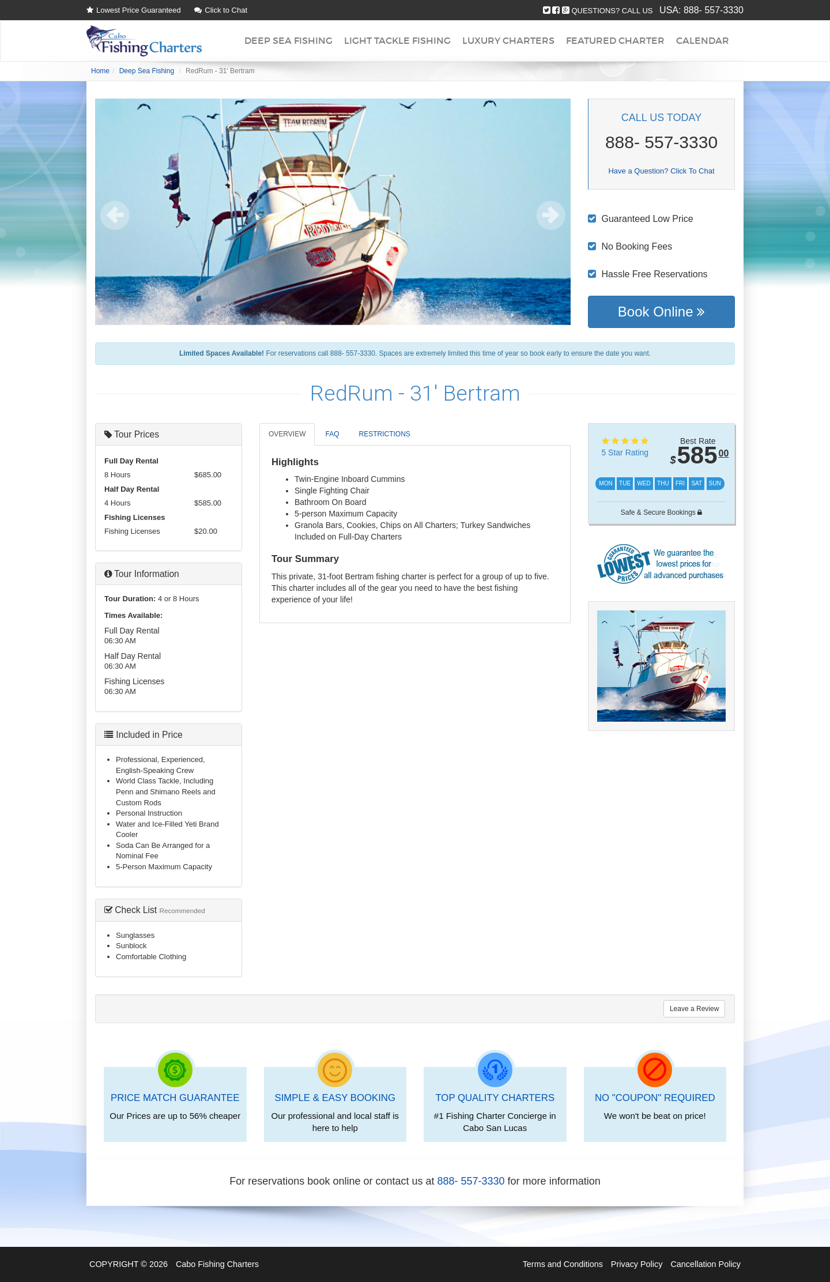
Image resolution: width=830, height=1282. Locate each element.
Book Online (661, 311)
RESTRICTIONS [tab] (384, 434)
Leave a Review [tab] (694, 1009)
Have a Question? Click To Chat (661, 171)
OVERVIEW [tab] (287, 434)
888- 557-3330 (714, 10)
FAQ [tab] (332, 434)
